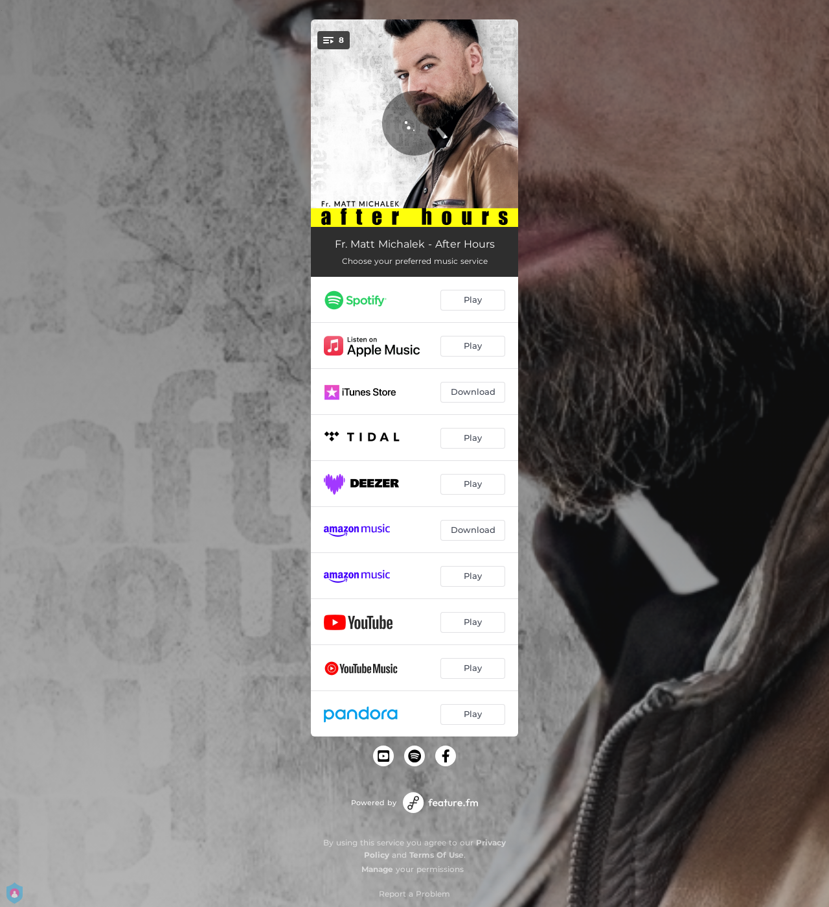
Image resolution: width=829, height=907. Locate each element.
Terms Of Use (436, 855)
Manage (377, 869)
